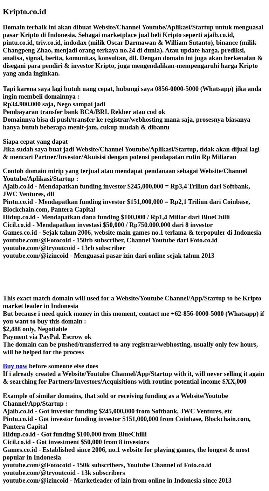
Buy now (15, 366)
